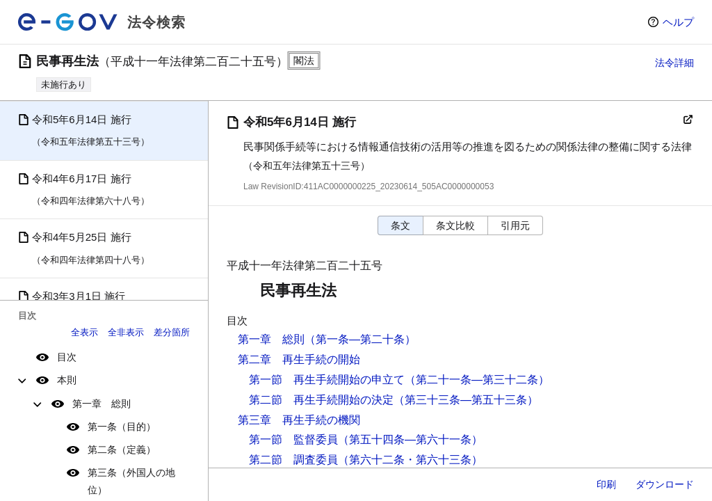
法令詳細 (674, 62)
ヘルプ (678, 22)
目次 (66, 357)
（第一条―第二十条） (360, 339)
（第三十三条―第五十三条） (466, 400)
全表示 (84, 332)
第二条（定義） (122, 449)
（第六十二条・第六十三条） (410, 460)
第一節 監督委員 (293, 439)
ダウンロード (665, 484)
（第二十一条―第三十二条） (477, 379)
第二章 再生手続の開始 (299, 359)
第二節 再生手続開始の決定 (321, 400)
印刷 (606, 484)
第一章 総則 (101, 403)
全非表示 (126, 332)
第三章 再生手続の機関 (299, 420)
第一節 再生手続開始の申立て (327, 379)
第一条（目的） (122, 426)
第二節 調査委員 (293, 460)
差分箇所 (172, 332)
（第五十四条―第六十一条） (410, 439)
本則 (66, 379)
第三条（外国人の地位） (131, 481)
